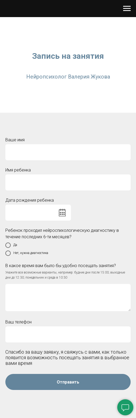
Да (11, 245)
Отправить (68, 382)
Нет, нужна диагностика (26, 253)
